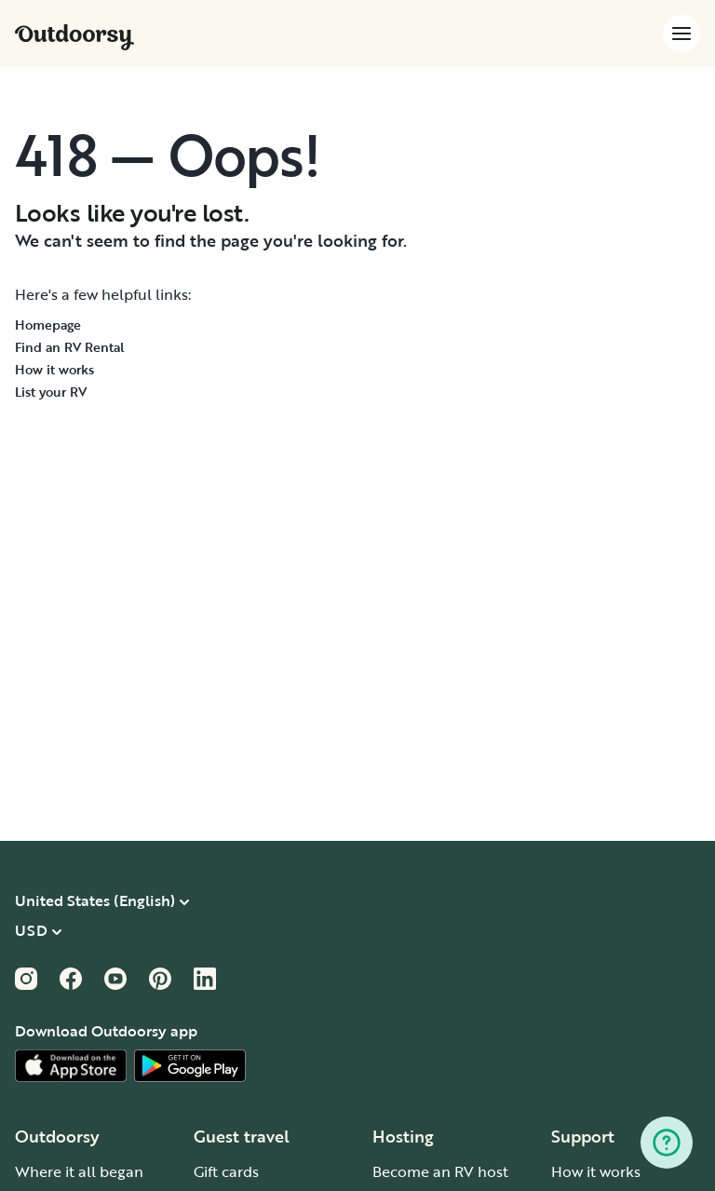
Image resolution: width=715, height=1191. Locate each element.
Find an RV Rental (70, 347)
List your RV (51, 391)
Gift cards (226, 1171)
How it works (54, 369)
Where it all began (79, 1171)
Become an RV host (440, 1171)
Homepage (48, 324)
